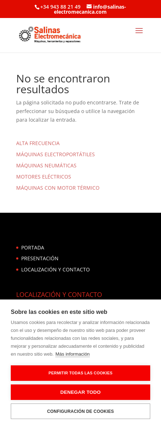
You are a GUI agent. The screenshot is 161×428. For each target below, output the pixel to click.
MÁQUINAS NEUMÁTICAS (46, 165)
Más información (72, 354)
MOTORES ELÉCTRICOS (43, 176)
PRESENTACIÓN (40, 258)
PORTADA (32, 247)
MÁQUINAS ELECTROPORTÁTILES (55, 154)
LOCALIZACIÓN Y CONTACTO (55, 269)
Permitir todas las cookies (80, 373)
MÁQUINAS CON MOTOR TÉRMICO (58, 187)
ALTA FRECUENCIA (38, 143)
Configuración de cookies (80, 411)
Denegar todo (80, 392)
